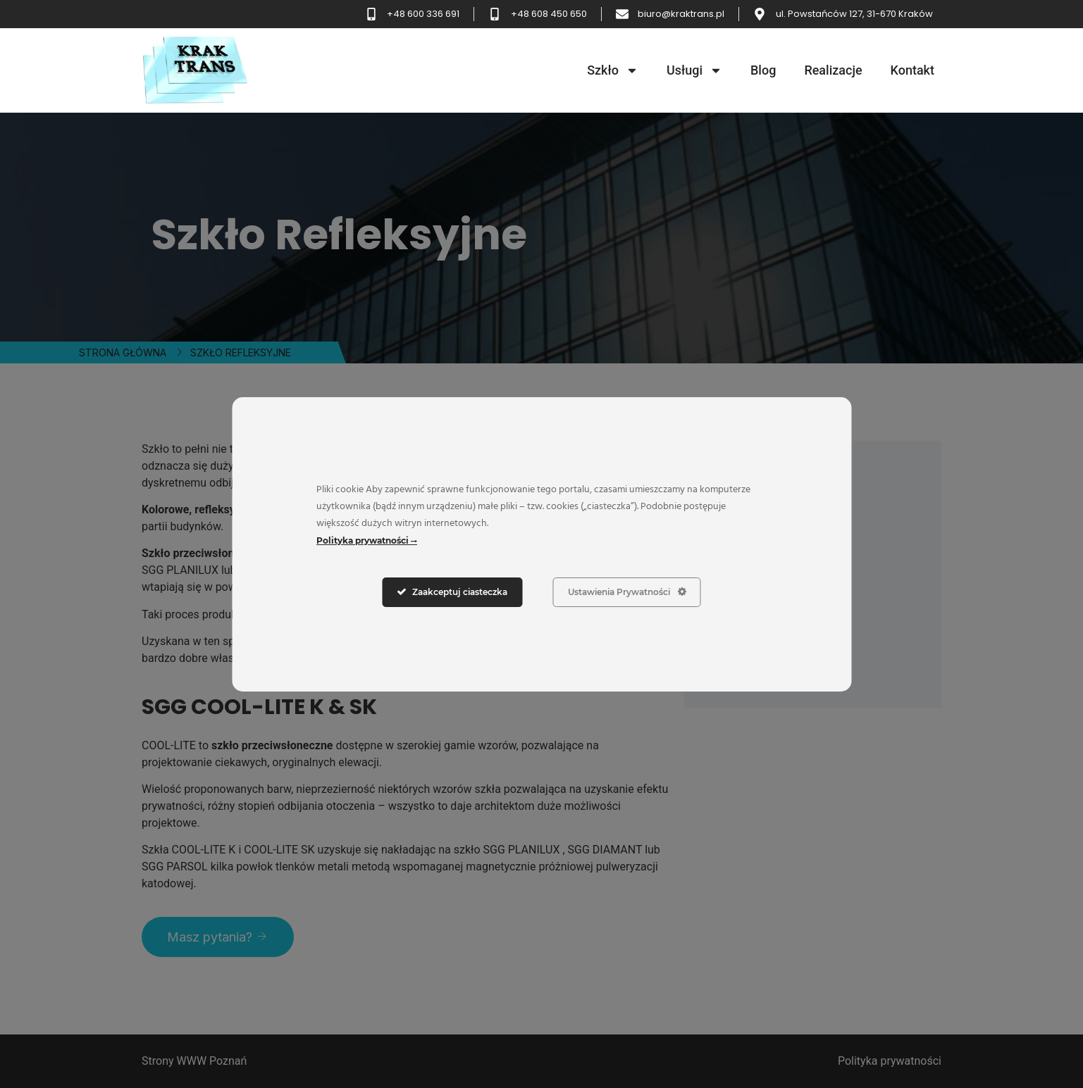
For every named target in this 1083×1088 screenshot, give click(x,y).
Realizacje (833, 70)
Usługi (694, 70)
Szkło (612, 70)
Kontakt (912, 70)
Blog (763, 70)
